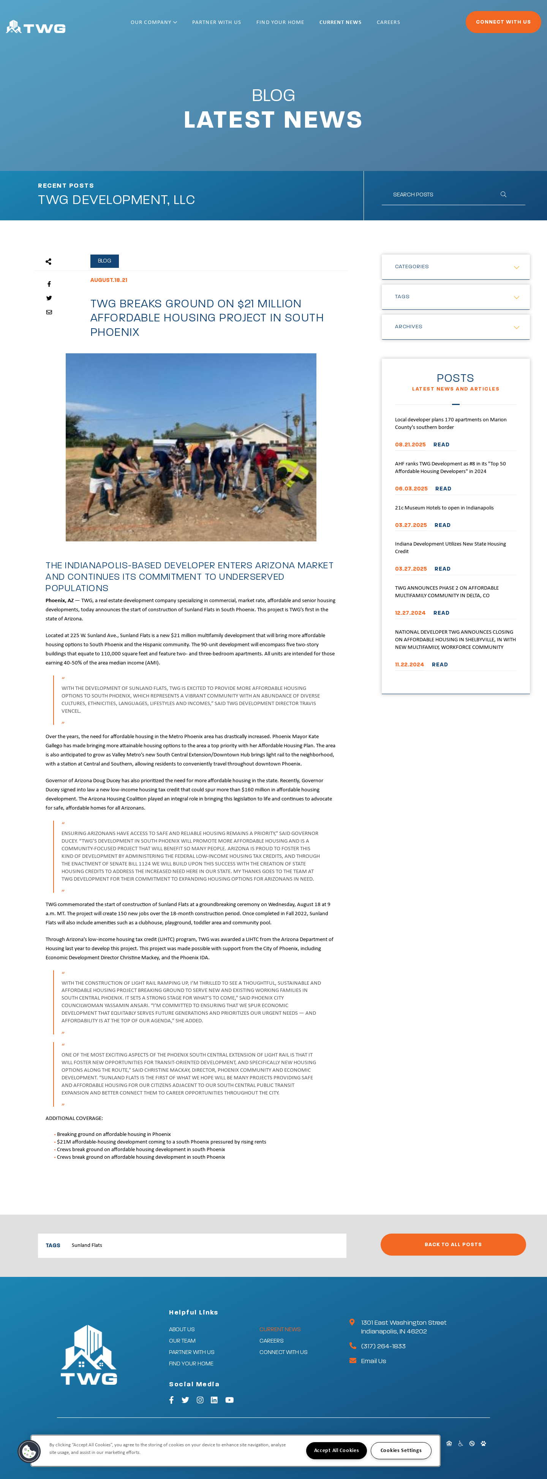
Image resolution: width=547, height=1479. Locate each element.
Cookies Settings (401, 1451)
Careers (413, 25)
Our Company (178, 25)
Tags (402, 296)
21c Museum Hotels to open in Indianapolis (444, 508)
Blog (104, 261)
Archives (409, 326)
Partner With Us (241, 25)
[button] (29, 1451)
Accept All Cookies (336, 1451)
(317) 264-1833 (383, 1346)
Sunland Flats (87, 1245)
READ (441, 445)
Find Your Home (305, 25)
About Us (182, 1329)
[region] (235, 1451)
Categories (412, 266)
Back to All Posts (453, 1244)
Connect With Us (482, 25)
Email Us (373, 1361)
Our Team (182, 1341)
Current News (365, 25)
